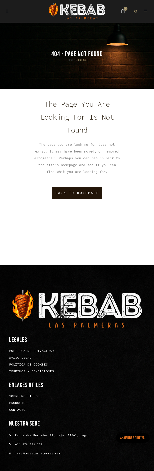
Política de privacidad (31, 351)
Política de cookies (28, 365)
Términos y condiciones (31, 372)
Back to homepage (77, 193)
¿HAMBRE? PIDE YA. (132, 438)
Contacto (17, 410)
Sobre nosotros (23, 397)
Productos (18, 403)
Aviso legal (20, 358)
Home (70, 60)
